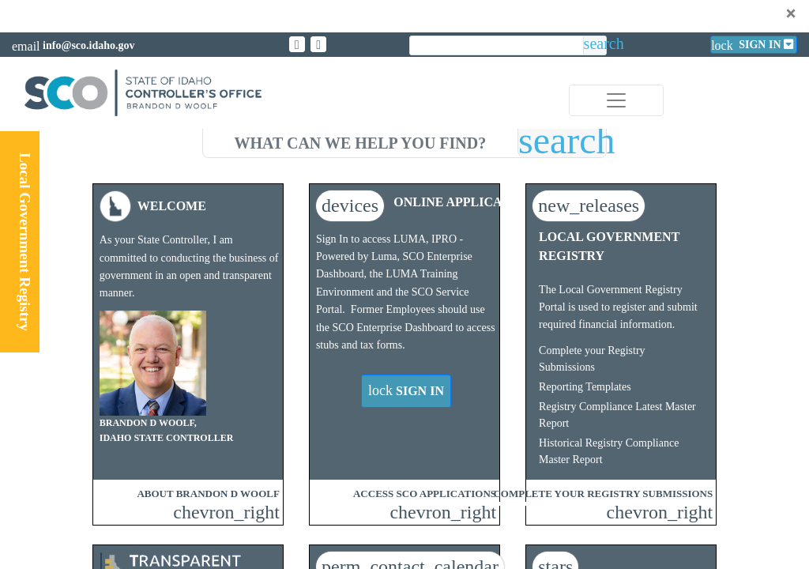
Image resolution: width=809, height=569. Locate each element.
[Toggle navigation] (616, 100)
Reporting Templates (585, 387)
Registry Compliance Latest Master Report (617, 415)
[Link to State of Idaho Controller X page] (297, 44)
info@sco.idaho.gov (88, 45)
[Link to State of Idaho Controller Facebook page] (318, 44)
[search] (360, 140)
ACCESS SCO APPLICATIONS (424, 493)
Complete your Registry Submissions (592, 359)
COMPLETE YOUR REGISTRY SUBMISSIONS (603, 493)
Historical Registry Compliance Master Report (609, 451)
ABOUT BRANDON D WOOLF (208, 493)
